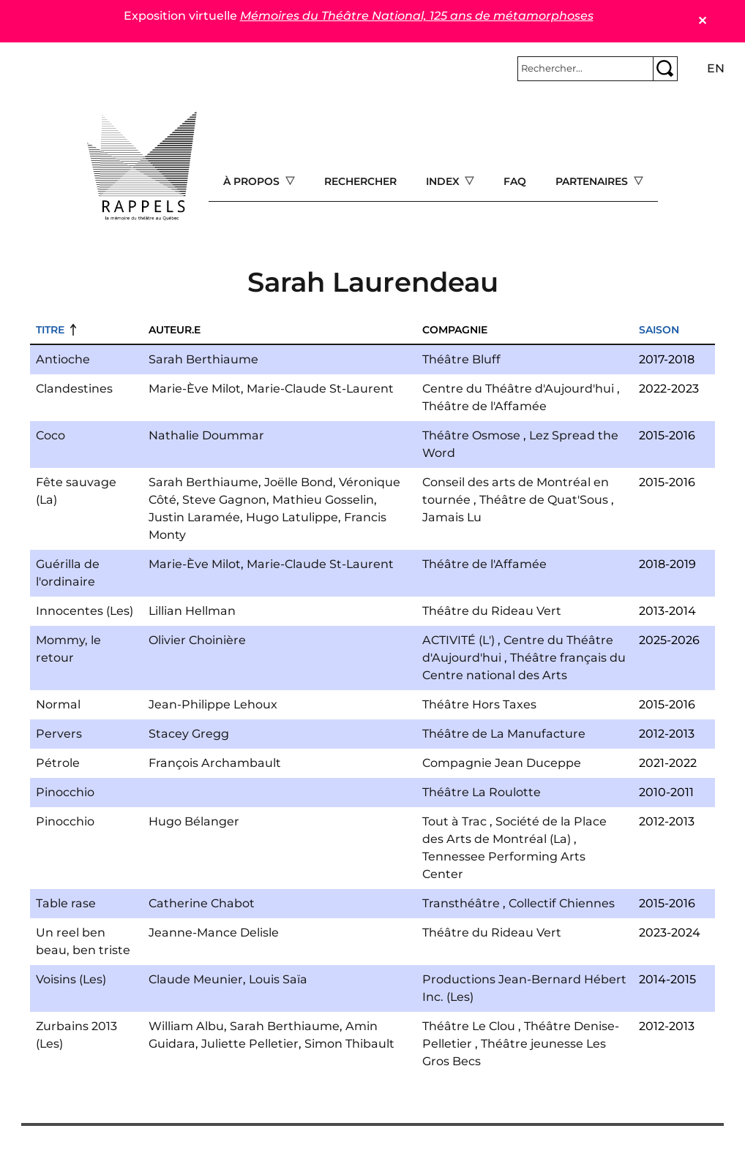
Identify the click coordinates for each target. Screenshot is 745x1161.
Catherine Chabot (202, 903)
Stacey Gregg (189, 734)
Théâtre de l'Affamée (484, 406)
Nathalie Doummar (206, 435)
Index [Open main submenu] (444, 181)
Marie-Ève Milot (195, 389)
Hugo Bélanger (194, 821)
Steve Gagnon (224, 500)
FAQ (514, 181)
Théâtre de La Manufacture (503, 734)
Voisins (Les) (71, 979)
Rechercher (360, 181)
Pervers (59, 734)
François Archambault (215, 763)
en (716, 68)
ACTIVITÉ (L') (458, 640)
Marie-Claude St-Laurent (320, 389)
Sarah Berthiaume (203, 359)
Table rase (66, 903)
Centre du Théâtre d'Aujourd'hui (518, 389)
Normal (58, 704)
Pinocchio (65, 792)
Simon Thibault (349, 1044)
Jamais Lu (452, 517)
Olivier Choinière (197, 640)
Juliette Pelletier (250, 1044)
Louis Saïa (278, 979)
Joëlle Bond (298, 482)
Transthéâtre (461, 903)
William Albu (186, 1026)
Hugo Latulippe (292, 517)
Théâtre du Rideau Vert (491, 611)
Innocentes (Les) (84, 611)
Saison (659, 329)
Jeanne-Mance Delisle (214, 932)
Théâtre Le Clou (468, 1026)
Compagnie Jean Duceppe (501, 763)
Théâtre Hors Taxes (479, 704)
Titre (50, 329)
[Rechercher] (585, 68)
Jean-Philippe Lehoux (213, 704)
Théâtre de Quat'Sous (543, 500)
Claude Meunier (196, 979)
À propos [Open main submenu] (252, 181)
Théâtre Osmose (471, 435)
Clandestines (74, 389)
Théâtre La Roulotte (481, 792)
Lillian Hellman (192, 611)
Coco (50, 435)
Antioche (63, 359)
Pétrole (58, 763)
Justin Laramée (194, 517)
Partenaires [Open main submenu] (593, 181)
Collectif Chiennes (562, 903)
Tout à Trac (454, 821)
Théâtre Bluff (461, 359)
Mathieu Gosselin (323, 500)
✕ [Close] (702, 21)
